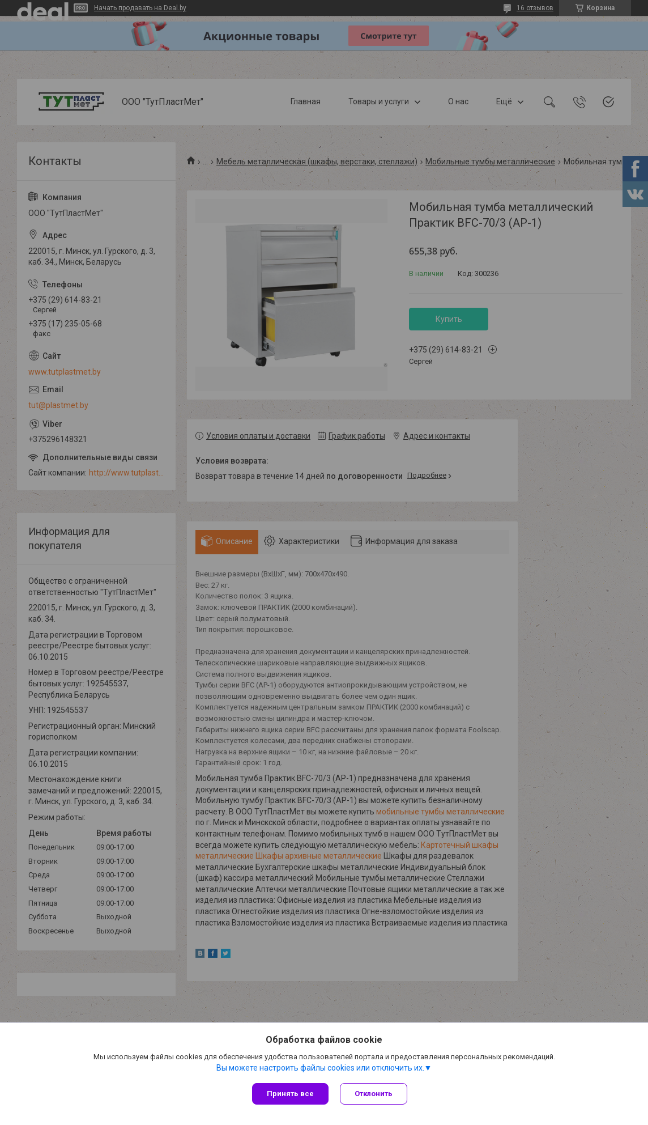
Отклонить (374, 1093)
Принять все (290, 1093)
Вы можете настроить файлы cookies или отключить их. (320, 1067)
